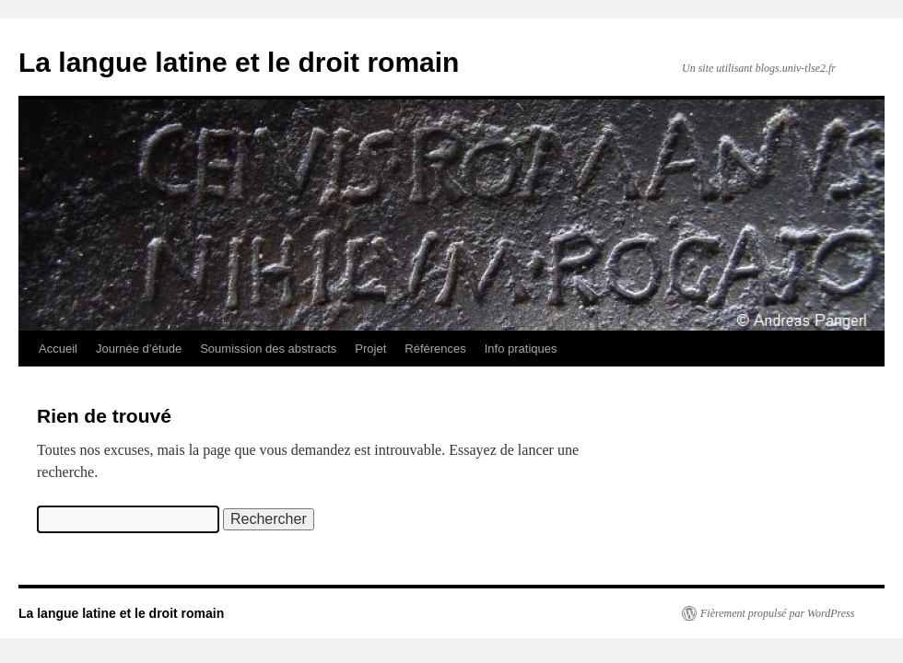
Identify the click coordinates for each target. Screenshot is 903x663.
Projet (370, 348)
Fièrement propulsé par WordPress (777, 613)
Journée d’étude (139, 348)
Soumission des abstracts (268, 348)
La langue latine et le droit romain (238, 62)
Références (435, 348)
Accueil (58, 348)
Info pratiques (521, 348)
